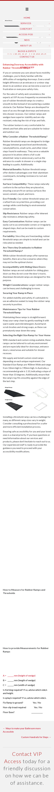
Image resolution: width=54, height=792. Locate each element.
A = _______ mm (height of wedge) (19, 675)
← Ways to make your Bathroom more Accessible (22, 730)
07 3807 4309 (27, 67)
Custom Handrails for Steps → (36, 737)
